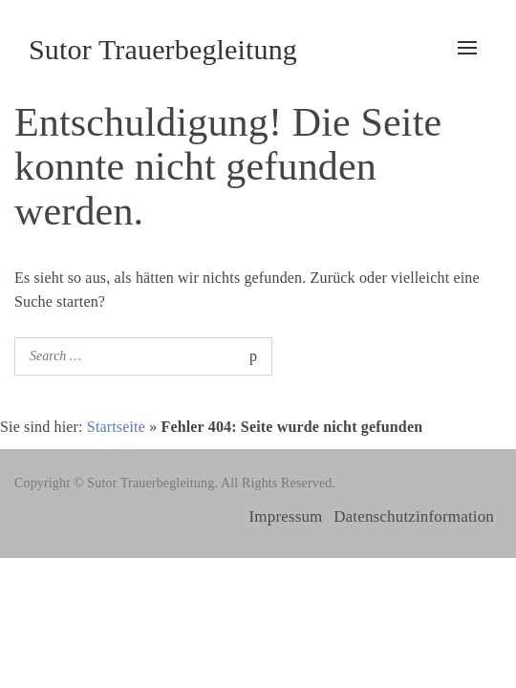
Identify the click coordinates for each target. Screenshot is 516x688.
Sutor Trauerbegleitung (163, 49)
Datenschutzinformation (413, 516)
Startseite (116, 427)
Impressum (286, 516)
